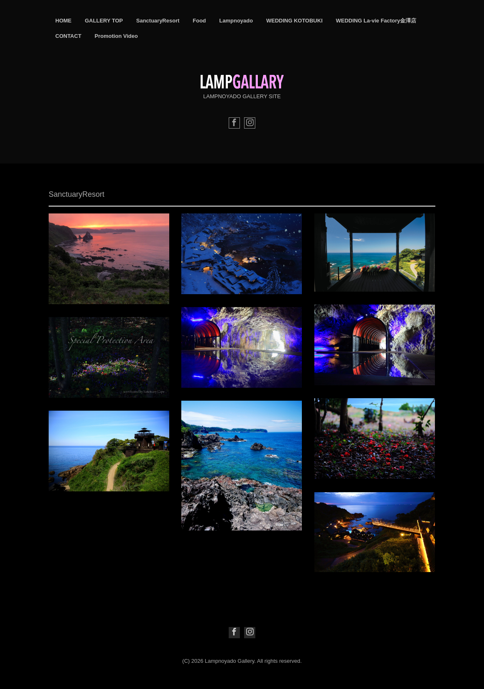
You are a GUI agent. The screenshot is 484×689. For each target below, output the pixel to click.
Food (199, 20)
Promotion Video (116, 36)
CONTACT (68, 36)
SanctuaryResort (158, 20)
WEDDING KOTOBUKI (294, 20)
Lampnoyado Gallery (229, 661)
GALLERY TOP (104, 20)
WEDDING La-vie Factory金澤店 (376, 20)
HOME (63, 20)
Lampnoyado (236, 20)
